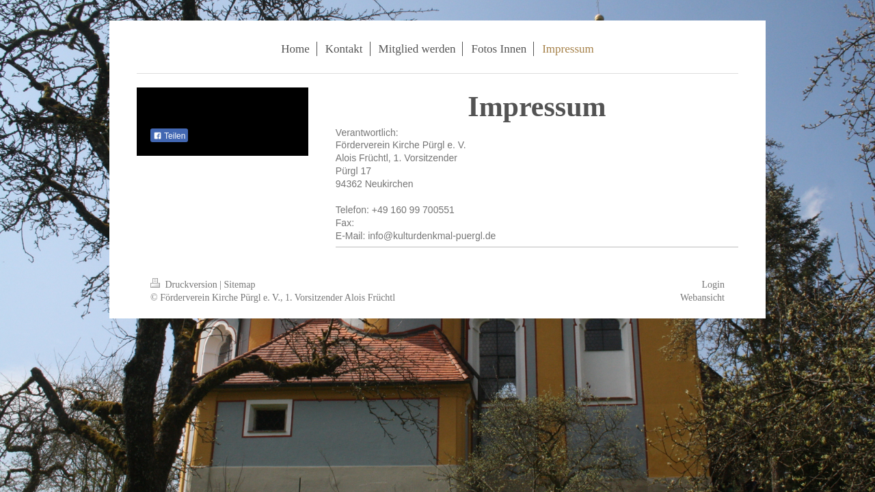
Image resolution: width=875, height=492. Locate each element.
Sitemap (240, 284)
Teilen (169, 136)
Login (713, 284)
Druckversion (184, 284)
